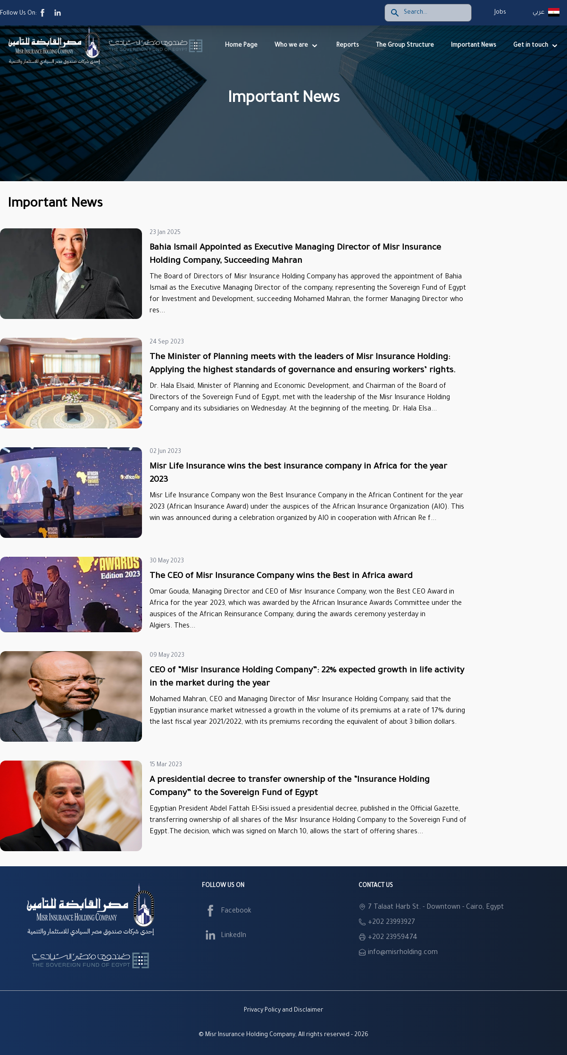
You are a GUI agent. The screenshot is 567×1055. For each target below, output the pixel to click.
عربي (538, 12)
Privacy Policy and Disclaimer (283, 1010)
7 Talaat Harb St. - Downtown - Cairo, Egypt (436, 908)
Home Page (241, 45)
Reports (347, 45)
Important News (473, 45)
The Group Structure (405, 45)
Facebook (226, 911)
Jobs (500, 12)
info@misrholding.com (403, 953)
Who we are (297, 45)
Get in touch (536, 45)
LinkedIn (224, 936)
